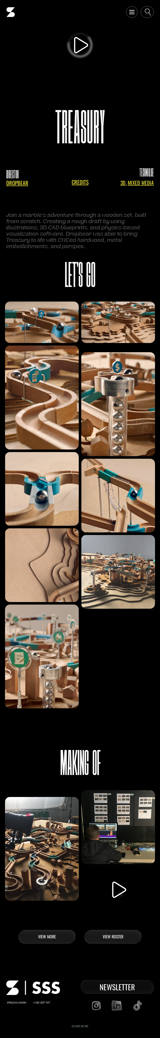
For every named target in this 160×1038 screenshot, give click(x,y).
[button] (132, 12)
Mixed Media (141, 182)
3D (123, 182)
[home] (10, 12)
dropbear (17, 183)
